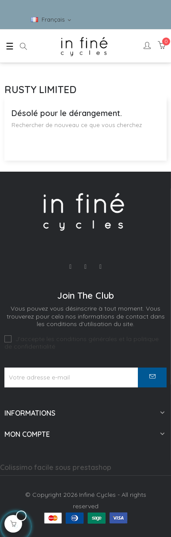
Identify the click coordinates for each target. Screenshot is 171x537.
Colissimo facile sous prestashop (55, 467)
